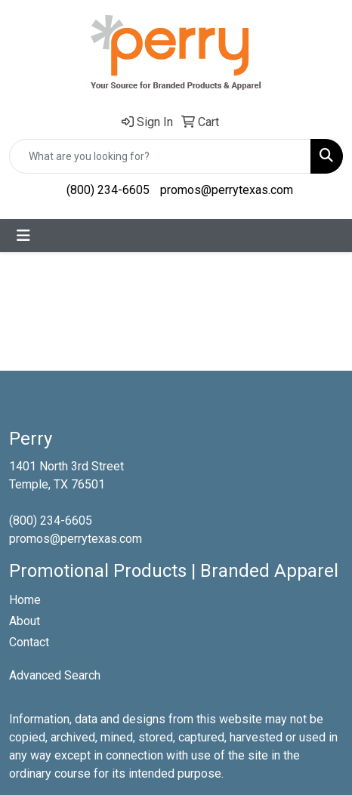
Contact (29, 642)
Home (25, 600)
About (24, 621)
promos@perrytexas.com (226, 190)
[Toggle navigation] (23, 235)
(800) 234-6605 (108, 190)
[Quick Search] (160, 156)
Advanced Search (54, 675)
